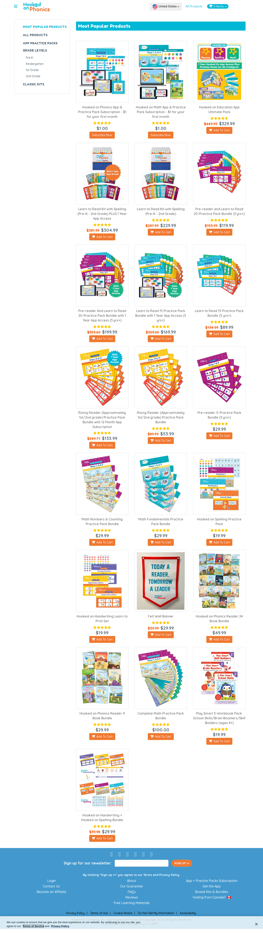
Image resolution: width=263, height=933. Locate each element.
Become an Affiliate (51, 892)
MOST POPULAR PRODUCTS (45, 27)
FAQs (132, 892)
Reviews (131, 897)
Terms (147, 875)
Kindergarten (35, 64)
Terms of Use (99, 913)
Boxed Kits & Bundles (211, 892)
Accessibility (188, 913)
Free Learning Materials (132, 903)
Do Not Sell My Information (156, 913)
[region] (131, 924)
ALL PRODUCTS (35, 35)
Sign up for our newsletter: (88, 863)
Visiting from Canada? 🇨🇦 (212, 897)
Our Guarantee (131, 886)
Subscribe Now (102, 135)
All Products (194, 6)
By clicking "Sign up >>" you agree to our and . (131, 875)
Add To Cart (219, 130)
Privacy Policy (169, 875)
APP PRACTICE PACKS (40, 43)
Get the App (212, 886)
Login (51, 881)
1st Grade (32, 70)
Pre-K (29, 58)
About (131, 881)
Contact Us (51, 886)
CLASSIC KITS (33, 84)
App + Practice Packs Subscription (212, 881)
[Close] (256, 924)
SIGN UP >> (181, 863)
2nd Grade (33, 76)
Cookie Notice (122, 913)
